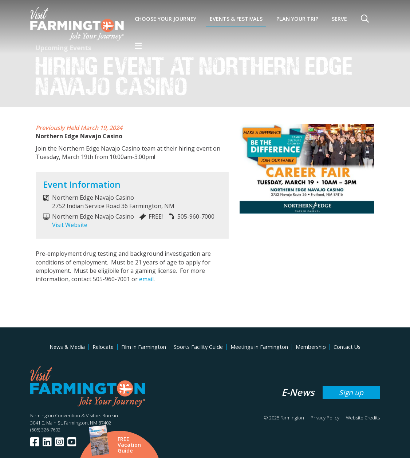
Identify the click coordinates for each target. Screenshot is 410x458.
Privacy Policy (325, 417)
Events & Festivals (236, 18)
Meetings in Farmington (259, 347)
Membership (311, 347)
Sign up (351, 392)
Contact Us (347, 347)
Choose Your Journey (165, 18)
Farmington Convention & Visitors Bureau (74, 415)
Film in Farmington (143, 347)
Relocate (103, 347)
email (146, 279)
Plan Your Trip (297, 18)
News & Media (67, 347)
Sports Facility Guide (198, 347)
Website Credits (363, 417)
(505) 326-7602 (45, 429)
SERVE (339, 18)
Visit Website (69, 225)
